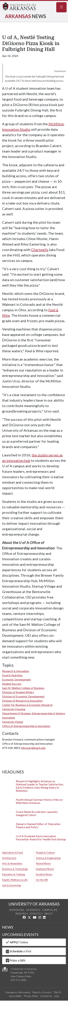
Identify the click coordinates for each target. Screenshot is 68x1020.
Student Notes (44, 874)
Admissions (16, 909)
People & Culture (45, 852)
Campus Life (49, 909)
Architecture (9, 857)
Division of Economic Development (23, 696)
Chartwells (39, 249)
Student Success (11, 683)
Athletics (36, 913)
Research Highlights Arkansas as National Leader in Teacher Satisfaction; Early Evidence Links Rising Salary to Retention (40, 785)
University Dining (12, 721)
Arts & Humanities (12, 863)
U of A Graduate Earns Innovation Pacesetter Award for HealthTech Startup (41, 837)
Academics (33, 909)
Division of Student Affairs (18, 692)
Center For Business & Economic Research (27, 704)
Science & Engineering (48, 857)
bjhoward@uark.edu (33, 747)
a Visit (18, 951)
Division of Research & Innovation (22, 700)
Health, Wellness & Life (15, 879)
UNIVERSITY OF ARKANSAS (34, 903)
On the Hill (42, 879)
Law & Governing (11, 885)
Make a (15, 960)
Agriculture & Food (12, 852)
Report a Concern (42, 992)
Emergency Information (18, 992)
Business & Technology (15, 868)
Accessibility (15, 995)
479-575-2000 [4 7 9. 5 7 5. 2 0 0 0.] (18, 979)
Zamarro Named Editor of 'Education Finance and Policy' (38, 825)
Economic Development (16, 679)
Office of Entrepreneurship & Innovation (26, 726)
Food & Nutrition (12, 675)
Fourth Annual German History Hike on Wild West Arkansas (39, 801)
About (48, 913)
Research (21, 913)
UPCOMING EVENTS (20, 934)
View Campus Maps (21, 976)
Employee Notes (45, 868)
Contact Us (46, 995)
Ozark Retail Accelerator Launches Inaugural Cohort (37, 813)
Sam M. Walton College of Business (23, 688)
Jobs (56, 995)
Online (16, 942)
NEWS (7, 927)
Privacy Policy (31, 995)
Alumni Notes (43, 863)
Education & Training (13, 874)
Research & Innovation (15, 671)
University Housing (13, 709)
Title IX (57, 992)
